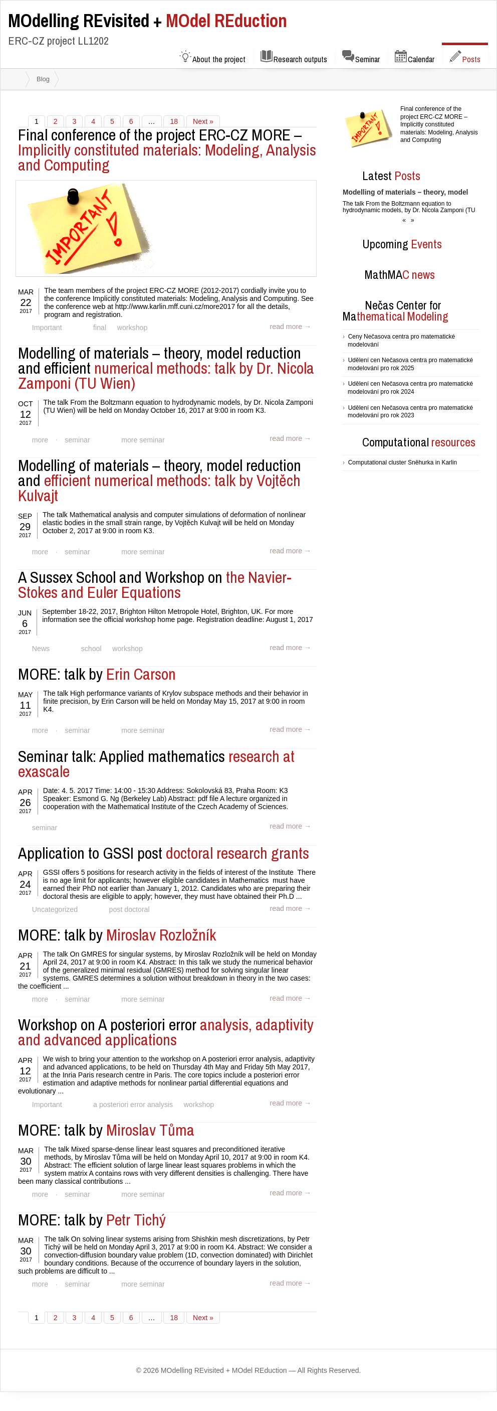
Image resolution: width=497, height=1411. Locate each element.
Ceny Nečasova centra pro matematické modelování (401, 340)
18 (174, 121)
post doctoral (127, 906)
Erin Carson (97, 672)
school (90, 647)
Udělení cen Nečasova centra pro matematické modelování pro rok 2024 (410, 387)
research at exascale (156, 760)
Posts (464, 57)
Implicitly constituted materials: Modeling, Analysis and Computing (167, 150)
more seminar (140, 439)
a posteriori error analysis (131, 1099)
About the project (212, 57)
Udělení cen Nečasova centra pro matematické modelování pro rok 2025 (410, 364)
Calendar (414, 57)
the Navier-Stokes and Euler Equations (155, 583)
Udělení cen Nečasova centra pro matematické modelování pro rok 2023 (410, 411)
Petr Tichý (92, 1213)
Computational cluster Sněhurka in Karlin (402, 462)
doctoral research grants (163, 849)
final (98, 328)
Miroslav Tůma (106, 1124)
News (40, 647)
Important (46, 328)
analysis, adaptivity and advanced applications (166, 1027)
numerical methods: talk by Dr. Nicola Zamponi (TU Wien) (166, 368)
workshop (130, 328)
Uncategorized (54, 906)
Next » (202, 121)
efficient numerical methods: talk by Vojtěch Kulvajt (159, 479)
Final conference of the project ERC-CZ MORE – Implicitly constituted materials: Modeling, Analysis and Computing (439, 124)
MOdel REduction (147, 21)
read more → (291, 327)
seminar (76, 439)
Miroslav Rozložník (117, 931)
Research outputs (294, 57)
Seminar (361, 57)
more (40, 439)
